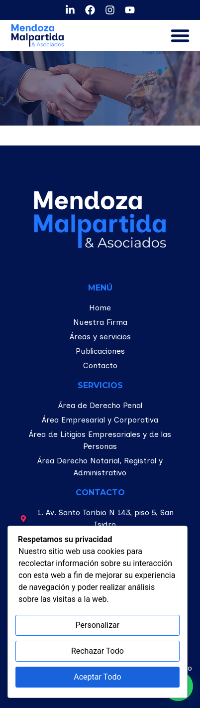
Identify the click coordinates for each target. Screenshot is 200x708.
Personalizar (98, 625)
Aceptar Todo (97, 677)
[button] (180, 35)
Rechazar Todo (97, 651)
